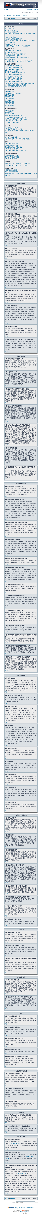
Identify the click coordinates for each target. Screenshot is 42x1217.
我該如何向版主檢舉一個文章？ (14, 81)
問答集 (30, 9)
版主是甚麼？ (9, 112)
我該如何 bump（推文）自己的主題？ (16, 86)
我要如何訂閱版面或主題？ (13, 157)
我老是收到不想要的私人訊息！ (14, 129)
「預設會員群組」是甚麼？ (13, 120)
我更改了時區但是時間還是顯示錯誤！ (16, 54)
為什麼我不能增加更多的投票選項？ (15, 73)
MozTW (19, 4)
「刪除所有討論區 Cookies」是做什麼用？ (17, 46)
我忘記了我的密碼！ (11, 37)
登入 (6, 9)
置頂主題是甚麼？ (10, 102)
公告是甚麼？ (9, 100)
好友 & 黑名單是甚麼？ (11, 137)
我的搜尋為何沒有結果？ (12, 145)
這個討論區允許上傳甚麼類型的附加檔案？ (17, 163)
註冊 (11, 9)
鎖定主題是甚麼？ (10, 103)
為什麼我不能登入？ (11, 28)
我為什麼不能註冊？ (11, 44)
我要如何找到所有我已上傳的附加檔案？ (17, 165)
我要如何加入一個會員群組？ (13, 115)
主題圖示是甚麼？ (10, 105)
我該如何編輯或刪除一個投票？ (14, 74)
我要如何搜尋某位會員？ (12, 149)
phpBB (15, 1209)
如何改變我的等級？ (11, 59)
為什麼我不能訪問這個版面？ (13, 76)
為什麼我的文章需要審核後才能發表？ (16, 85)
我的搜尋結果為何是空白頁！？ (14, 147)
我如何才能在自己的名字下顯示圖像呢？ (17, 57)
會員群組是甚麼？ (10, 113)
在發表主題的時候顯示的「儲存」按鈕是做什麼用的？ (21, 83)
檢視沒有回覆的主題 (9, 15)
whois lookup (22, 1173)
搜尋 (36, 9)
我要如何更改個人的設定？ (13, 50)
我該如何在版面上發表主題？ (13, 66)
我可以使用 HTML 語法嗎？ (13, 93)
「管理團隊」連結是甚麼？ (13, 122)
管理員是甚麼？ (9, 110)
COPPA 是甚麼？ (10, 42)
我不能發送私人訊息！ (11, 127)
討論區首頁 (12, 18)
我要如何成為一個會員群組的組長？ (15, 117)
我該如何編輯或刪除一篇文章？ (14, 67)
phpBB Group (15, 1143)
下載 (34, 6)
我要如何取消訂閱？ (11, 159)
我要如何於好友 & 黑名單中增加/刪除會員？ (18, 139)
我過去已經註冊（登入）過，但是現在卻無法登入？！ (21, 40)
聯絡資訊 (32, 1207)
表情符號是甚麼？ (10, 95)
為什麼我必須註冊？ (11, 30)
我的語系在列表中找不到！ (13, 56)
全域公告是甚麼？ (10, 98)
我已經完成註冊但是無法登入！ (14, 39)
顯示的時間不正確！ (11, 52)
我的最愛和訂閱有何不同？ (13, 155)
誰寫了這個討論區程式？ (12, 170)
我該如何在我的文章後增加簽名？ (15, 69)
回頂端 (6, 195)
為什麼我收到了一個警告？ (13, 80)
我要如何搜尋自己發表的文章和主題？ (16, 150)
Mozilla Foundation (24, 1211)
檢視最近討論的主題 (22, 15)
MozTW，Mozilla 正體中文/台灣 (22, 1207)
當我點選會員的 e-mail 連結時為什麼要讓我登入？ (19, 61)
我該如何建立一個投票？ (12, 71)
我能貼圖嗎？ (9, 96)
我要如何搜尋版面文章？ (12, 143)
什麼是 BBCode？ (10, 91)
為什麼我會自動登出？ (11, 32)
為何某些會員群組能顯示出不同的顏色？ (17, 119)
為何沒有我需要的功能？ (12, 171)
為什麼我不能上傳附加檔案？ (13, 78)
